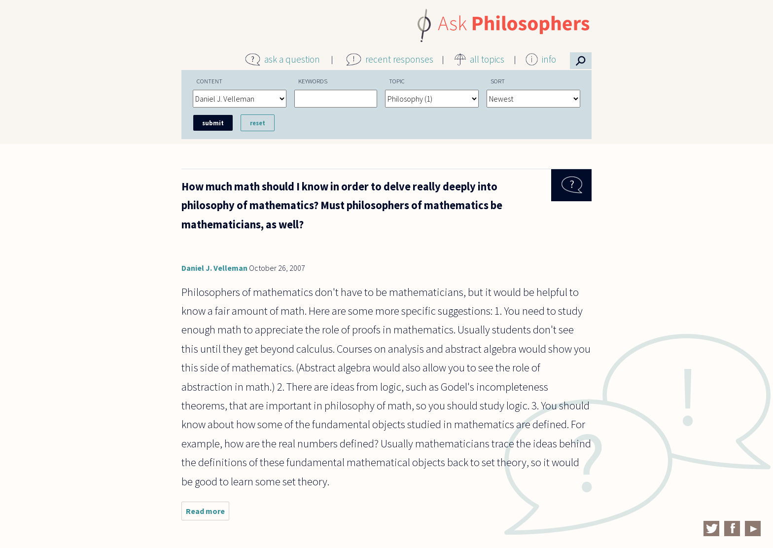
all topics (487, 59)
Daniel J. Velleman (214, 268)
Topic (397, 81)
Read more (207, 513)
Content (209, 81)
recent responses (399, 59)
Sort (498, 81)
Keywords (312, 81)
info (549, 59)
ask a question (292, 59)
